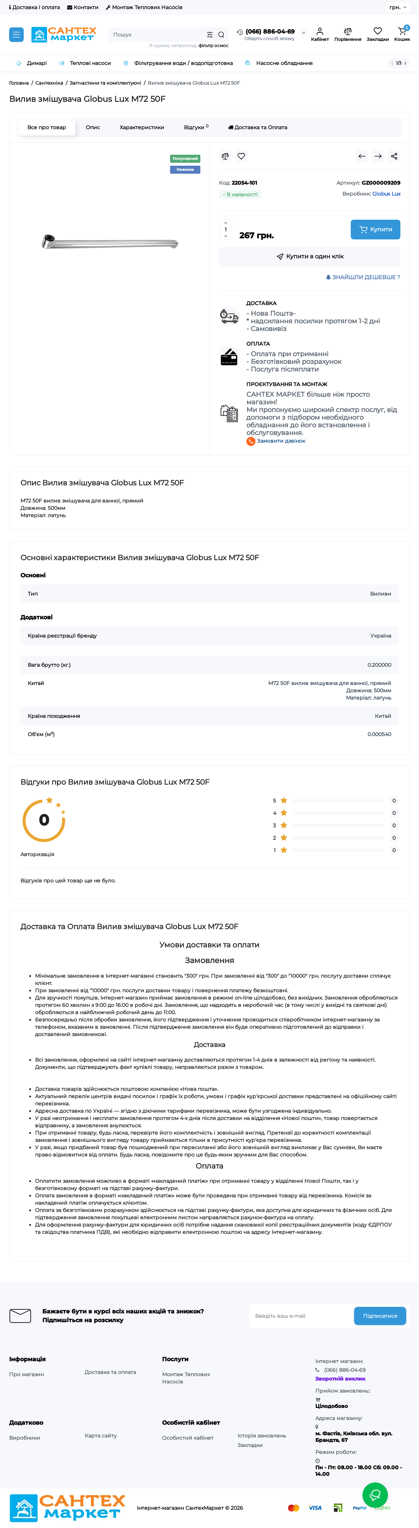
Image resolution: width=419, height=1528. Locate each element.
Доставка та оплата (110, 1372)
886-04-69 (345, 1370)
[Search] (221, 35)
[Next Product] (378, 156)
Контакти (83, 7)
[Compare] (225, 156)
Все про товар (46, 127)
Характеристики (142, 127)
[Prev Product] (362, 156)
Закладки (250, 1445)
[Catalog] (16, 34)
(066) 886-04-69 (265, 32)
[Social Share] (394, 156)
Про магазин (26, 1374)
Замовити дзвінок (275, 441)
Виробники (24, 1438)
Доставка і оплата (34, 7)
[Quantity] (225, 230)
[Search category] (210, 35)
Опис (93, 127)
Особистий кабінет (188, 1438)
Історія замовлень (262, 1435)
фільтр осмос (213, 45)
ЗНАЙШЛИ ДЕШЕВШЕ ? (363, 277)
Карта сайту (101, 1435)
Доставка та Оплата (257, 127)
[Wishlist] (241, 156)
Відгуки (196, 127)
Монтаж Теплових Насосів (144, 7)
